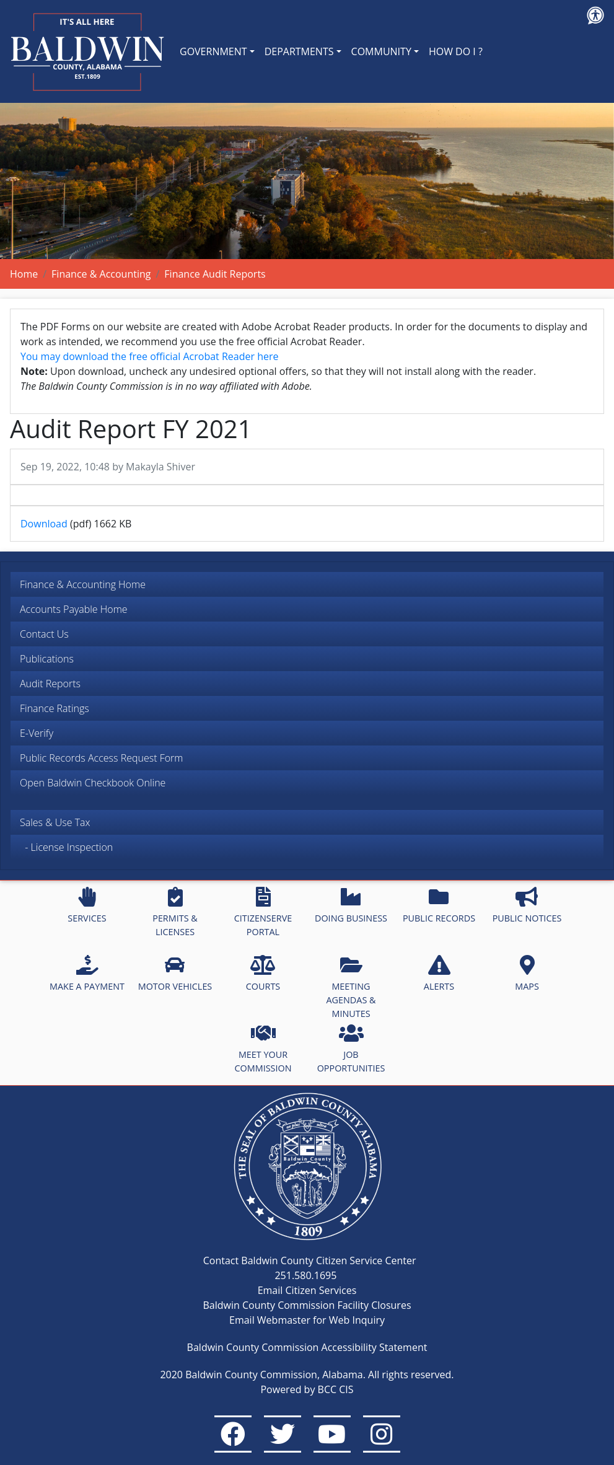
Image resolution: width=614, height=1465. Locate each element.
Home (24, 274)
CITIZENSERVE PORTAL (263, 912)
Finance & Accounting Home (83, 584)
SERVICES (87, 905)
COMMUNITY (381, 51)
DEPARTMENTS (299, 51)
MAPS (527, 973)
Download (44, 523)
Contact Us (44, 634)
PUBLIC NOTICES (527, 905)
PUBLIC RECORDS (439, 905)
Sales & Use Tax (55, 822)
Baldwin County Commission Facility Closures (307, 1305)
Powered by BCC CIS (306, 1389)
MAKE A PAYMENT (87, 973)
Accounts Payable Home (74, 609)
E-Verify (36, 733)
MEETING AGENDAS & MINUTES (350, 987)
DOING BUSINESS (351, 905)
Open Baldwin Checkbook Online (92, 783)
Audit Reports (50, 683)
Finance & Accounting (101, 274)
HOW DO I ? (456, 51)
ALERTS (439, 973)
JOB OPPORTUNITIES (351, 1048)
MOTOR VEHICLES (175, 973)
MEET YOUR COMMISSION (263, 1048)
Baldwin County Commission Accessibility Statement (307, 1347)
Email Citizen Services (307, 1290)
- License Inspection (66, 847)
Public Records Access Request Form (101, 758)
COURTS (263, 973)
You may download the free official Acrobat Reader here (149, 356)
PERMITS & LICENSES (175, 912)
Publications (47, 659)
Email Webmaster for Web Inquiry (307, 1320)
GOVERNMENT (213, 51)
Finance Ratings (54, 708)
